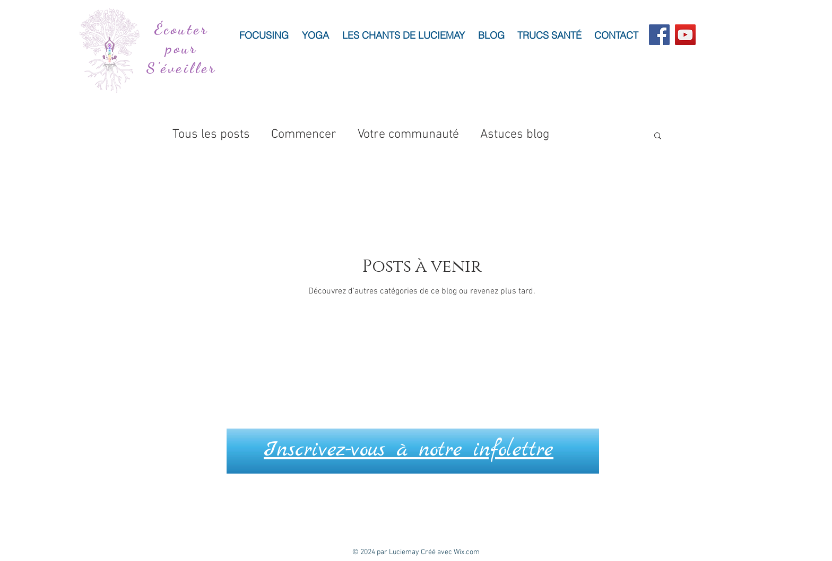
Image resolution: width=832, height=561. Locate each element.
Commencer (303, 134)
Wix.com (467, 552)
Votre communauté (408, 134)
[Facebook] (659, 34)
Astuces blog (515, 134)
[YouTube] (685, 34)
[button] (658, 136)
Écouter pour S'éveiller (181, 48)
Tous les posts (211, 134)
